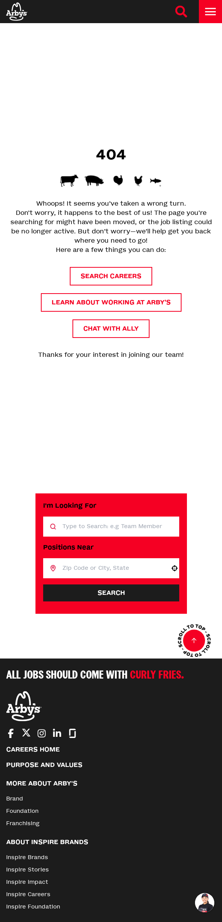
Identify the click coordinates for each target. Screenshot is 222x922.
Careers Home (33, 749)
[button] (175, 568)
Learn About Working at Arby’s (111, 302)
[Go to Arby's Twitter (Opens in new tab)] (26, 734)
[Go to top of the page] (194, 641)
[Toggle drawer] (210, 11)
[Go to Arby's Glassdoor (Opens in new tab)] (72, 733)
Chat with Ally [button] (111, 328)
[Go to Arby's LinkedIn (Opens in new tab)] (57, 733)
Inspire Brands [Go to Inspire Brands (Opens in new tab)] (27, 857)
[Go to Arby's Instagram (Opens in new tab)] (41, 733)
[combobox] (113, 568)
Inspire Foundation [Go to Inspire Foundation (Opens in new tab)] (33, 906)
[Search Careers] (181, 12)
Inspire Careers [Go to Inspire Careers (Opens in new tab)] (28, 894)
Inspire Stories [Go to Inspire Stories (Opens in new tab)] (27, 869)
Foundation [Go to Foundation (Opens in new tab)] (22, 811)
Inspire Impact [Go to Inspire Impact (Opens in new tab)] (27, 882)
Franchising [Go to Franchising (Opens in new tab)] (23, 823)
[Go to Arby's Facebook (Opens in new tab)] (10, 733)
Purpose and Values (44, 764)
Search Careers (111, 276)
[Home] (17, 11)
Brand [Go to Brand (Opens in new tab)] (14, 798)
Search (111, 592)
